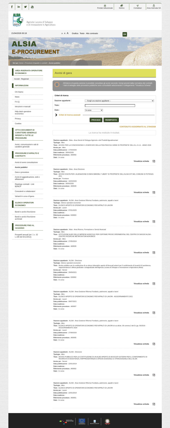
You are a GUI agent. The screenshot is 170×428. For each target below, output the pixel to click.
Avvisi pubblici (21, 167)
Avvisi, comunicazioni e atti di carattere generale (26, 145)
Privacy (18, 119)
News (17, 97)
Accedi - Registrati (21, 79)
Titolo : (57, 105)
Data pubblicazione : (60, 150)
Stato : (57, 110)
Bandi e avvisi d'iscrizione (25, 212)
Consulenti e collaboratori (25, 191)
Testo (82, 33)
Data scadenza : (59, 152)
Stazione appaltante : (63, 101)
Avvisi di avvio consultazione (26, 162)
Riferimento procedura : (61, 155)
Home (21, 63)
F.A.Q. (17, 102)
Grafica (75, 33)
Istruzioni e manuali (22, 107)
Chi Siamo (19, 92)
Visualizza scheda (141, 161)
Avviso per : (57, 147)
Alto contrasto (92, 33)
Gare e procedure (22, 172)
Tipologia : (57, 142)
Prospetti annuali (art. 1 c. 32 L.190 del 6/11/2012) (26, 236)
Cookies (18, 124)
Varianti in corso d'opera (24, 196)
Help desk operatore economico (23, 112)
